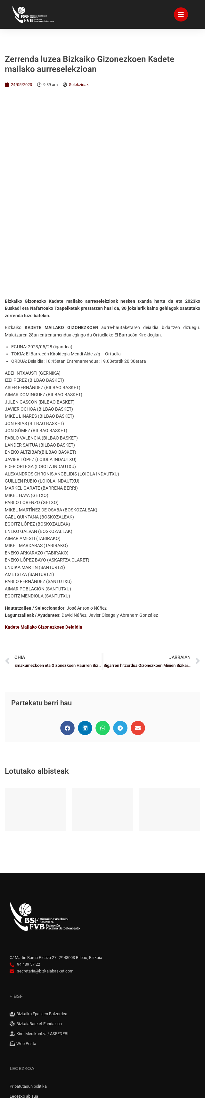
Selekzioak (79, 84)
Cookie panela (29, 1020)
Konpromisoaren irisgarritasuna (46, 1000)
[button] (67, 540)
